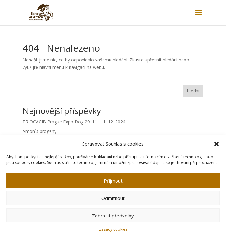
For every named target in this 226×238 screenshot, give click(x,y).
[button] (216, 144)
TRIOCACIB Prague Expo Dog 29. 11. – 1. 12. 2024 (74, 122)
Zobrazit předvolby (113, 215)
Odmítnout (113, 198)
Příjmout (113, 181)
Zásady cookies (113, 229)
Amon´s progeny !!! (42, 131)
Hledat (193, 91)
